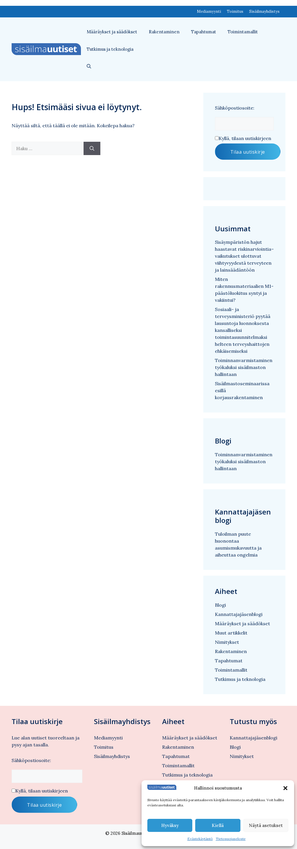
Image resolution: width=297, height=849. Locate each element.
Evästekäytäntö (200, 839)
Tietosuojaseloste (231, 839)
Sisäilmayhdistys (264, 11)
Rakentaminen (164, 31)
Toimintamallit (243, 31)
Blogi (220, 605)
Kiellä (218, 825)
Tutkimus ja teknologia (110, 49)
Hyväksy (170, 825)
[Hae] (92, 148)
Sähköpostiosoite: (234, 108)
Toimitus (235, 11)
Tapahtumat (203, 31)
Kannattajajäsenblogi (238, 614)
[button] (285, 788)
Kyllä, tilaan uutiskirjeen (245, 138)
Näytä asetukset (266, 825)
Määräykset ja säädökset (112, 31)
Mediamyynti (209, 11)
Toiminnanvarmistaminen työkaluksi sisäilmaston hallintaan (243, 367)
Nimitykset (227, 642)
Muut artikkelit (231, 633)
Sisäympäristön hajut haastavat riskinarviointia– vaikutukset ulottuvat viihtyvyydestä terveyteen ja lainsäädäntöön (244, 256)
